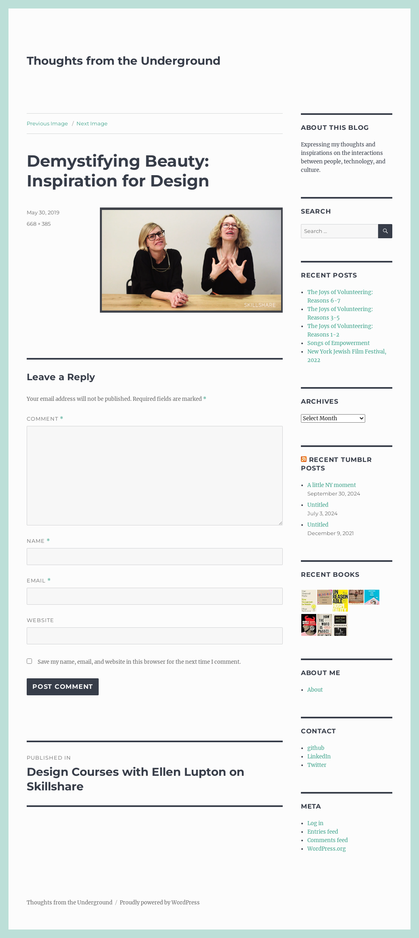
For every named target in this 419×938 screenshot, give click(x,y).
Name (38, 541)
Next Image (92, 123)
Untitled (317, 505)
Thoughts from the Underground (123, 61)
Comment (45, 418)
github (315, 748)
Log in (315, 823)
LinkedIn (319, 756)
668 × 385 (39, 223)
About (315, 689)
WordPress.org (326, 848)
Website (40, 620)
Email (39, 580)
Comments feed (327, 840)
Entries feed (322, 831)
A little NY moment (331, 485)
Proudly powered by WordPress (160, 902)
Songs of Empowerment (338, 343)
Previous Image (47, 123)
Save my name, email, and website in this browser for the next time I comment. (139, 662)
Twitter (316, 765)
